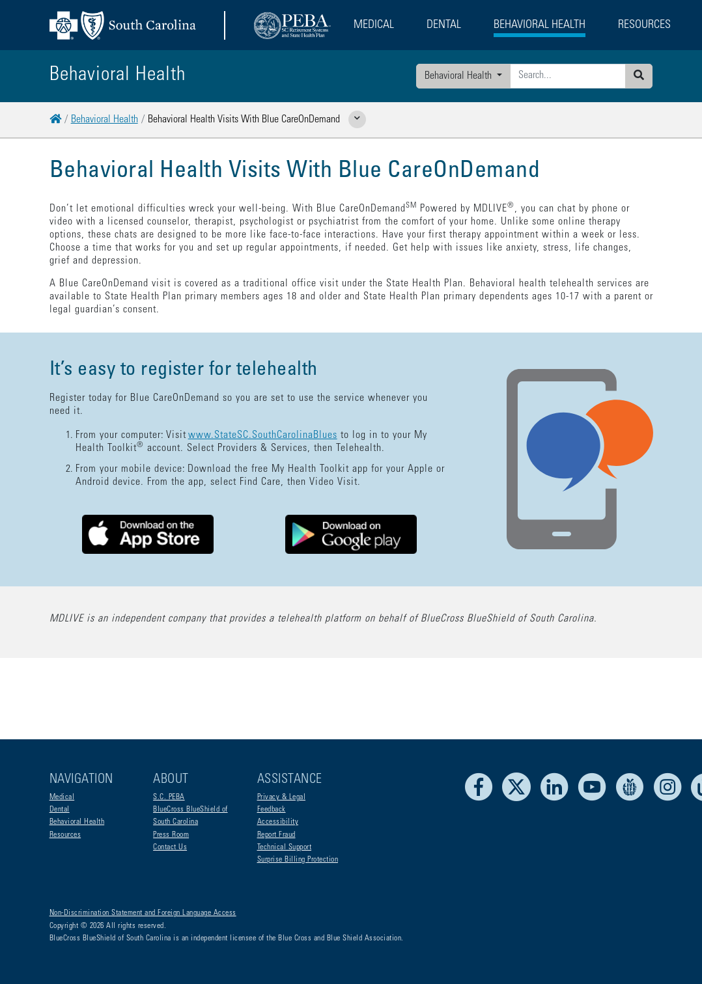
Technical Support (284, 847)
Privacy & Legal (281, 797)
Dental (59, 809)
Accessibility (278, 822)
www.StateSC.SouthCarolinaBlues (262, 435)
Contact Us (170, 847)
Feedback (271, 809)
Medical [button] (374, 25)
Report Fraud (276, 835)
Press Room (171, 835)
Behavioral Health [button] (539, 25)
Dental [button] (444, 25)
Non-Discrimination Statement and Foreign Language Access (142, 913)
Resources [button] (644, 25)
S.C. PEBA (169, 797)
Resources (65, 835)
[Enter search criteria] (568, 76)
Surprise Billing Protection (298, 860)
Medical (62, 797)
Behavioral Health (459, 76)
